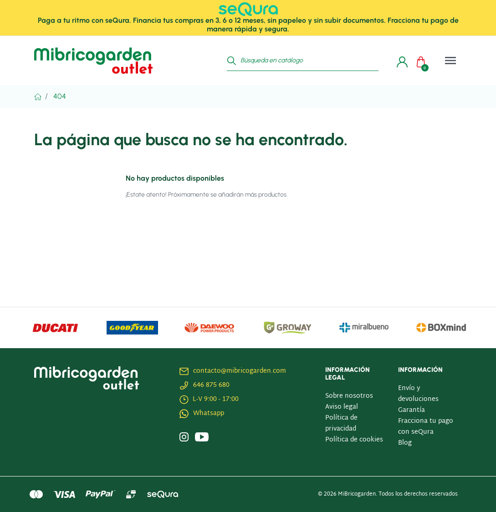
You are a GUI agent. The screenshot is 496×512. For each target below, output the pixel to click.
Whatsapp (208, 413)
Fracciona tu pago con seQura (425, 427)
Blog (405, 443)
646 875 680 (211, 385)
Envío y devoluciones (418, 394)
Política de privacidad (341, 423)
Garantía (411, 410)
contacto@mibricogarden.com (239, 371)
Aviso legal (341, 407)
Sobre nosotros (349, 396)
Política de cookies (354, 440)
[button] (423, 60)
